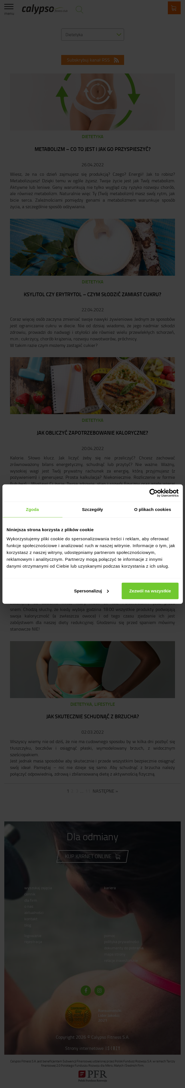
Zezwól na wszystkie (150, 590)
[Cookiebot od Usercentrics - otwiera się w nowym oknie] (153, 493)
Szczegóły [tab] (92, 509)
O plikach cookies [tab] (152, 509)
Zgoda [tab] (32, 509)
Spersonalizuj (91, 590)
